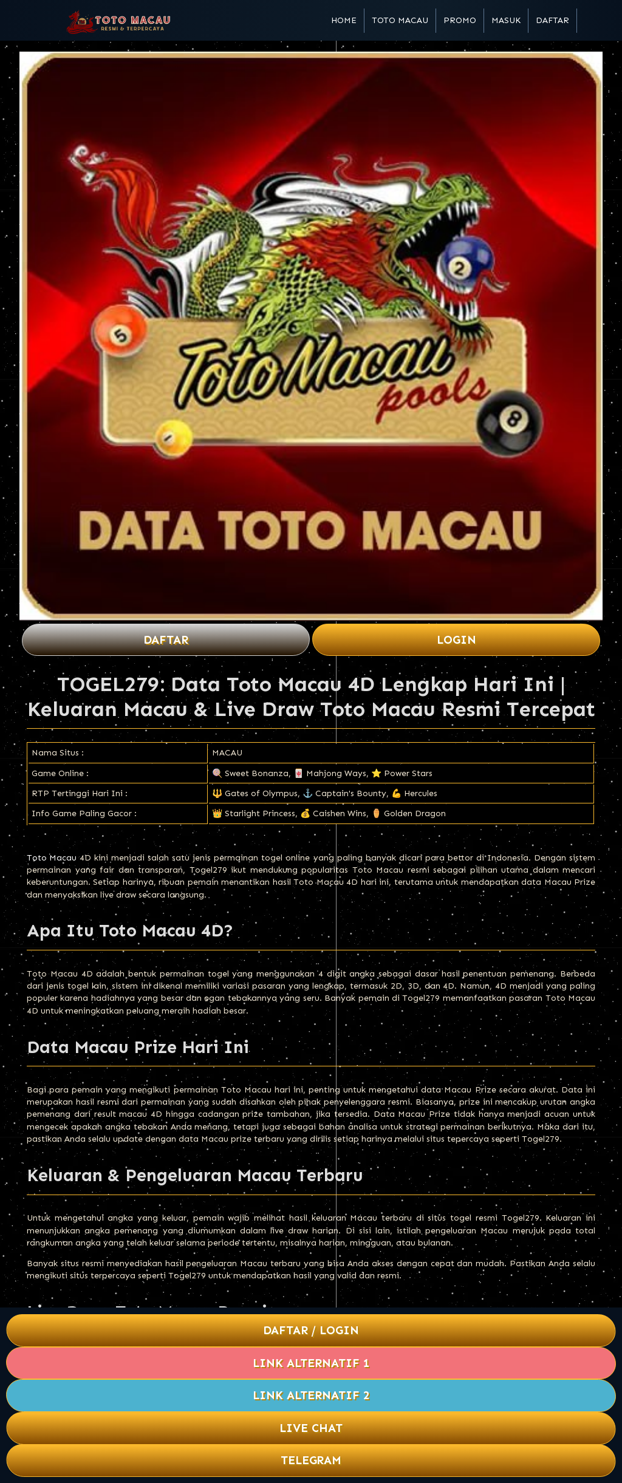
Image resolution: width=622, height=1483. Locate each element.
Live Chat (311, 1428)
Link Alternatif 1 (311, 1363)
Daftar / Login (311, 1330)
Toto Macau (400, 20)
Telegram (311, 1460)
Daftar (552, 20)
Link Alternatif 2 (311, 1395)
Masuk (506, 20)
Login (456, 640)
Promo (459, 20)
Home (344, 20)
